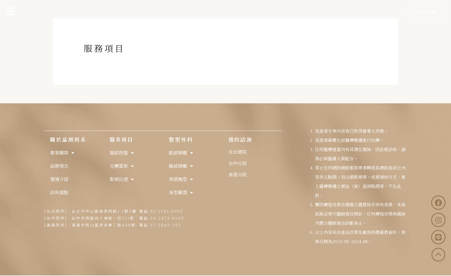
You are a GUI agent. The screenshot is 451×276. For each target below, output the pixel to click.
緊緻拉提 (122, 179)
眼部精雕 (181, 153)
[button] (426, 11)
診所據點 (59, 192)
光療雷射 (122, 166)
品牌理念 (59, 166)
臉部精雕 (181, 166)
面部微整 (122, 153)
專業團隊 (62, 153)
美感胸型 (181, 179)
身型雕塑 (181, 192)
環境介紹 (59, 179)
